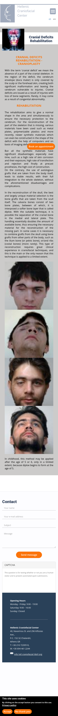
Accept (7, 711)
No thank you (22, 711)
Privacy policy (9, 705)
